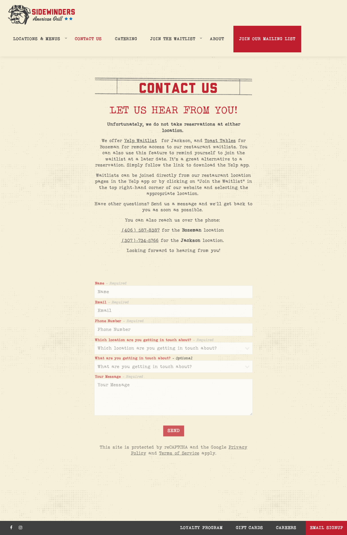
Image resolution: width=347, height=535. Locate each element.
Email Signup (326, 528)
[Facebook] (11, 527)
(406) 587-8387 (140, 230)
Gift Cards (249, 528)
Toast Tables (220, 141)
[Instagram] (20, 527)
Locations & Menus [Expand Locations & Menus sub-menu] (39, 39)
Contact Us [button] (88, 39)
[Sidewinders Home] (41, 15)
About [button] (217, 39)
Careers (286, 528)
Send (174, 432)
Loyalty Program (201, 528)
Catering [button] (126, 39)
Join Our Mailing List (267, 39)
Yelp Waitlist (140, 141)
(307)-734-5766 (140, 240)
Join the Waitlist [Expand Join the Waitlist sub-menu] (175, 39)
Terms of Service (179, 454)
